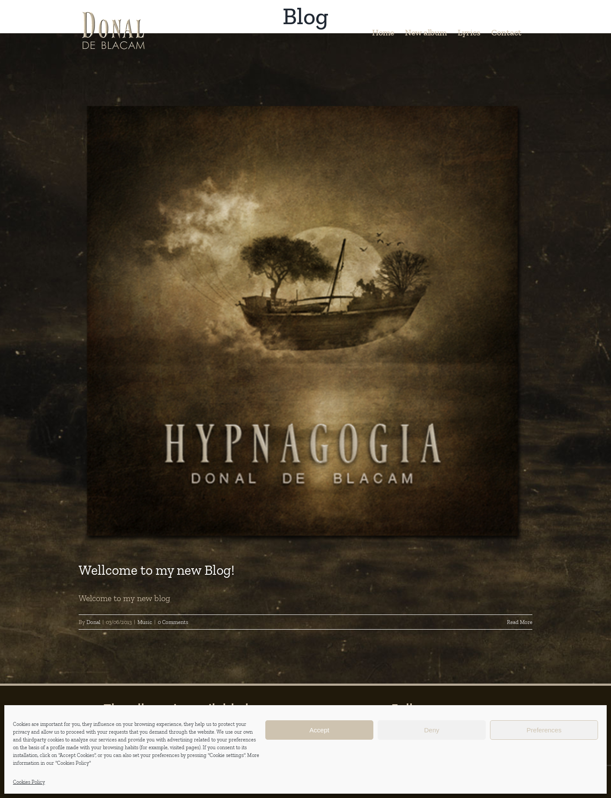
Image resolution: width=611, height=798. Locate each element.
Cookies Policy (29, 782)
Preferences (544, 730)
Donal (93, 622)
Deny (431, 730)
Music (144, 622)
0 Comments (173, 622)
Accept (319, 730)
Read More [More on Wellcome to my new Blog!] (519, 622)
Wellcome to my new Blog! (157, 570)
